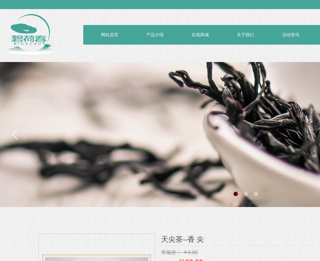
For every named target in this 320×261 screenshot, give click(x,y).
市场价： (171, 252)
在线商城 (200, 34)
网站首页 (109, 34)
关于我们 (245, 34)
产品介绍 (155, 34)
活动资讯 (290, 34)
